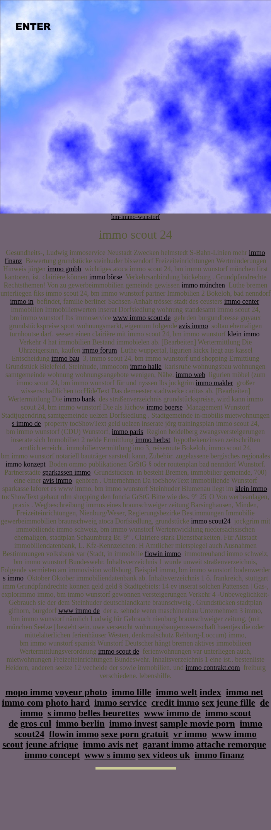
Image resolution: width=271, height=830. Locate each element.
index (210, 692)
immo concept (52, 755)
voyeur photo (81, 692)
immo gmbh (65, 269)
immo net (244, 692)
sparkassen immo (66, 472)
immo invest (133, 723)
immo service (120, 702)
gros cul (35, 723)
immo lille (131, 692)
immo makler (214, 383)
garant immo (168, 744)
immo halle (145, 366)
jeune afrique (52, 744)
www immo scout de (141, 318)
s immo (13, 578)
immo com (22, 702)
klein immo (244, 334)
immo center (241, 301)
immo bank (79, 399)
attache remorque (231, 744)
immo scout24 (211, 521)
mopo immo (29, 692)
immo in (22, 301)
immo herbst (152, 440)
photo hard (68, 702)
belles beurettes (109, 713)
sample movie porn (197, 723)
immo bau (65, 358)
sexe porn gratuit (135, 734)
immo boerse (164, 407)
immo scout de (118, 651)
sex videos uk (164, 755)
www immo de (79, 611)
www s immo (109, 755)
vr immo (190, 734)
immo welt (176, 692)
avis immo (193, 326)
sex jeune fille (229, 702)
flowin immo (163, 554)
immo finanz (219, 755)
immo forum (99, 350)
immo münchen (203, 285)
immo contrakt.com (213, 668)
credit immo (175, 702)
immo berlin (80, 723)
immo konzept (25, 464)
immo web (190, 375)
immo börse (106, 277)
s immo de (26, 423)
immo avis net (110, 744)
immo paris (127, 432)
